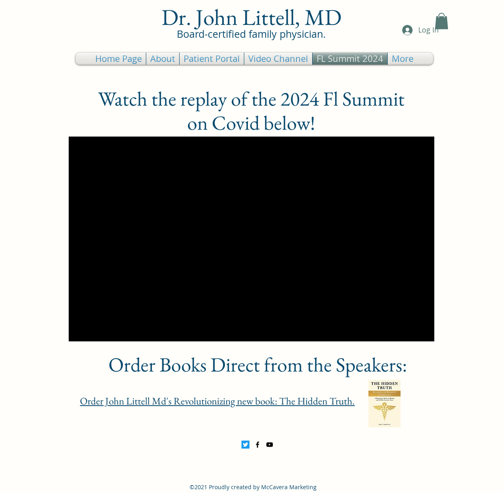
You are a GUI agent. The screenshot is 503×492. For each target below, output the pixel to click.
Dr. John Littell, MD (251, 17)
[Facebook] (258, 445)
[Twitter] (245, 445)
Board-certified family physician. (251, 34)
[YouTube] (270, 445)
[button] (441, 21)
